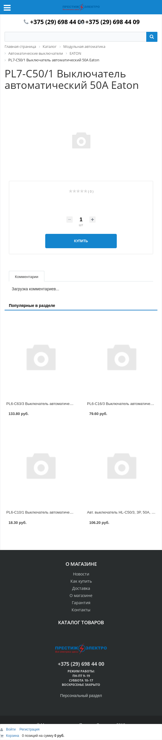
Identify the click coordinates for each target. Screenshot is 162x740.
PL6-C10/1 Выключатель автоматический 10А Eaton (51, 512)
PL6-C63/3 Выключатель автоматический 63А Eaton (51, 404)
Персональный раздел (81, 695)
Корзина (12, 736)
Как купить (81, 581)
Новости (81, 574)
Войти (11, 729)
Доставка (81, 588)
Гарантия (81, 602)
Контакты (81, 609)
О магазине (81, 595)
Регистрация (29, 729)
